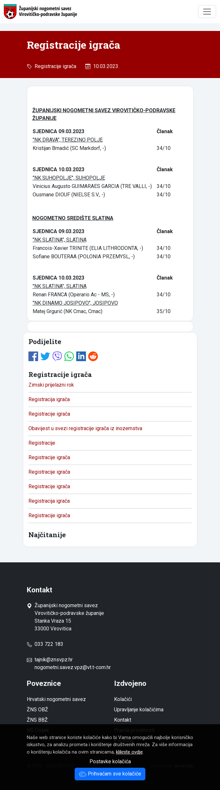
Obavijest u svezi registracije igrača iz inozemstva (85, 428)
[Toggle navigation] (207, 11)
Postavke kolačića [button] (110, 761)
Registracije (41, 443)
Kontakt (122, 720)
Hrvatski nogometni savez (56, 699)
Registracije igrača (54, 66)
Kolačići (123, 699)
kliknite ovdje (129, 752)
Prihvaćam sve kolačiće (110, 774)
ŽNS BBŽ (37, 720)
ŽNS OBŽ (37, 709)
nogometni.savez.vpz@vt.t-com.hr (73, 667)
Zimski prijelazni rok (51, 385)
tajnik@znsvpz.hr (54, 660)
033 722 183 (45, 644)
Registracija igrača (49, 399)
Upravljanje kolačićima (138, 709)
